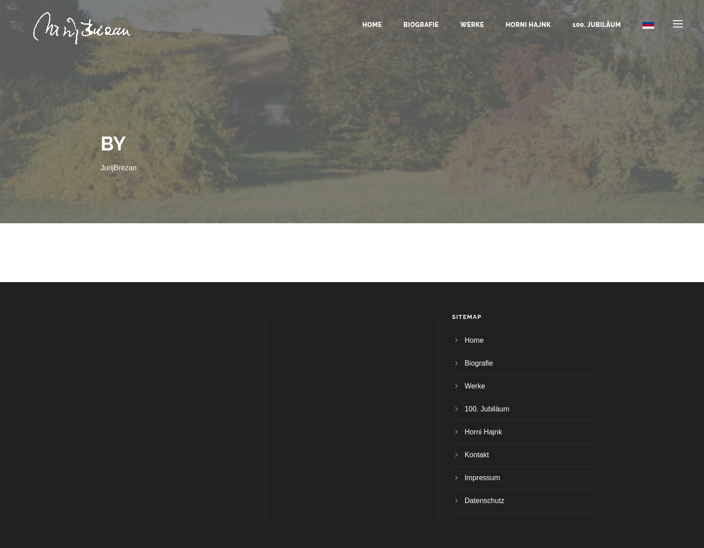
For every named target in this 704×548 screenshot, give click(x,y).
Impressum (482, 478)
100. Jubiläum (596, 24)
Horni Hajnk (528, 24)
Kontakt (477, 455)
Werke (472, 24)
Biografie (421, 24)
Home (372, 24)
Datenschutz (485, 500)
